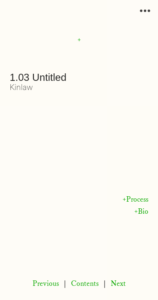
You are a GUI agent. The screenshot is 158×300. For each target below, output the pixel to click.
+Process (135, 199)
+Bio (141, 211)
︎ (145, 11)
